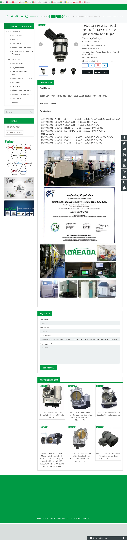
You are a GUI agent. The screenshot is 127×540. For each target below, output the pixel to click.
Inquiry (87, 85)
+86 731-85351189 (13, 7)
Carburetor (16, 99)
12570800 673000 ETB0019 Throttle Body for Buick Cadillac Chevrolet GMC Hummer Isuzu (80, 473)
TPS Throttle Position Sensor (22, 91)
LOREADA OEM (14, 44)
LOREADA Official (14, 145)
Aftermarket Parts (15, 72)
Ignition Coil (16, 115)
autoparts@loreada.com (32, 7)
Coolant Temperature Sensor (20, 85)
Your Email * (44, 340)
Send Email (101, 85)
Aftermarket (90, 74)
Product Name (45, 349)
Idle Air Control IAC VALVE (22, 103)
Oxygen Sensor (18, 80)
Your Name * (44, 332)
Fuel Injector (16, 111)
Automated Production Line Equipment (22, 65)
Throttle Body (17, 76)
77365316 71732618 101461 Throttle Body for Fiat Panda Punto (52, 430)
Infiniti (104, 74)
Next (76, 57)
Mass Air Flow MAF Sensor (22, 107)
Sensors (15, 52)
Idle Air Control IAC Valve (21, 60)
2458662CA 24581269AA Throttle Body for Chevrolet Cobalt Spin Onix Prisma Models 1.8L (80, 432)
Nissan (98, 74)
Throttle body (17, 48)
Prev (41, 57)
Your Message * (46, 358)
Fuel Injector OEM (19, 56)
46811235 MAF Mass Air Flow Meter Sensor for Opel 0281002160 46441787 (108, 472)
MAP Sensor (16, 95)
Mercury (111, 74)
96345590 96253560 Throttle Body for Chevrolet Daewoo (108, 429)
